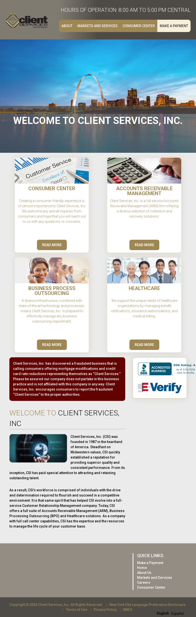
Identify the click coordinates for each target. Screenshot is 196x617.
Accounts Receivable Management (144, 191)
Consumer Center (139, 26)
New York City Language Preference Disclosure (147, 605)
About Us (144, 573)
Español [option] (177, 614)
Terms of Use (76, 610)
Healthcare (144, 288)
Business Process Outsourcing (51, 290)
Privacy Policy (105, 610)
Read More (52, 245)
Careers (143, 582)
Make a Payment (174, 26)
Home (142, 568)
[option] (177, 613)
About (66, 26)
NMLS (127, 610)
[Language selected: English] (171, 613)
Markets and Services (97, 26)
